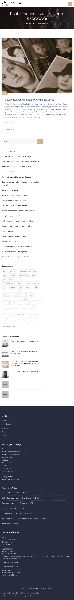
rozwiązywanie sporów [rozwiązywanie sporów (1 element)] (10, 307)
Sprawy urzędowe (8, 471)
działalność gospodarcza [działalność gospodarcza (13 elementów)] (28, 271)
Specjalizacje (6, 424)
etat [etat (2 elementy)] (4, 279)
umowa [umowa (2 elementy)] (15, 319)
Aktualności (6, 428)
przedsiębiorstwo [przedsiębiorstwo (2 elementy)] (30, 303)
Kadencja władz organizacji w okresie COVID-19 (20, 161)
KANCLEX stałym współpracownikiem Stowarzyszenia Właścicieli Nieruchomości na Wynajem (26, 364)
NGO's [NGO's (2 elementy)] (36, 287)
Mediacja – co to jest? (10, 241)
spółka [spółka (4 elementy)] (32, 311)
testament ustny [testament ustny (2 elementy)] (33, 315)
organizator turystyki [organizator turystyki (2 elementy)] (20, 295)
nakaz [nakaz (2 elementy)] (28, 287)
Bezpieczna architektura (10, 454)
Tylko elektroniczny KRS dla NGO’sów (16, 156)
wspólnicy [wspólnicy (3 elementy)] (33, 319)
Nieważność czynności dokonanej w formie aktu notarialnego (25, 518)
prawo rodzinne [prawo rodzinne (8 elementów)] (8, 303)
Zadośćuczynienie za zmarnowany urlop (17, 221)
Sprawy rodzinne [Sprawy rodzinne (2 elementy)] (21, 311)
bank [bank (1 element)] (4, 271)
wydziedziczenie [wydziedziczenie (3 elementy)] (8, 323)
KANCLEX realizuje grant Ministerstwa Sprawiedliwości (24, 352)
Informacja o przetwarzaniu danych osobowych (19, 596)
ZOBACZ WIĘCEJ (11, 122)
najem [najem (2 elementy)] (21, 287)
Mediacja (5, 460)
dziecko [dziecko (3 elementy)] (13, 275)
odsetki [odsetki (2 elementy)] (18, 291)
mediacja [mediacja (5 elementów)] (12, 287)
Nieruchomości (7, 457)
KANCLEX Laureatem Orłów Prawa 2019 (25, 341)
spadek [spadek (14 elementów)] (32, 307)
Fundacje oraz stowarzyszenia (12, 474)
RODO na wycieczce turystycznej (14, 252)
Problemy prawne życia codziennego (15, 449)
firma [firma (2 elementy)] (19, 279)
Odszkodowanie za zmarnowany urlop (17, 226)
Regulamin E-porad (8, 593)
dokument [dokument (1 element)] (13, 271)
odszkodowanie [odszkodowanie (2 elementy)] (30, 291)
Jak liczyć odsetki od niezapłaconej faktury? (18, 211)
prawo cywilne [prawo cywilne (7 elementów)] (23, 299)
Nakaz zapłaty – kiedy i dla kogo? (15, 195)
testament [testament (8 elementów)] (20, 315)
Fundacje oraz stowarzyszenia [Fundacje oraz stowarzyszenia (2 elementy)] (12, 283)
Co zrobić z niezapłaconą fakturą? (15, 205)
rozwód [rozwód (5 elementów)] (24, 307)
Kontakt (4, 436)
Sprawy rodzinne (8, 477)
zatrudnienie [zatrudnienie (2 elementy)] (21, 323)
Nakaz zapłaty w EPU (10, 190)
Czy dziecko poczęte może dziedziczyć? (17, 247)
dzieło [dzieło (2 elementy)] (34, 275)
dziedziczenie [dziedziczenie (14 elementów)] (23, 275)
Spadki (4, 466)
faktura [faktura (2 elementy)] (11, 279)
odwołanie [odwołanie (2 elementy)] (6, 295)
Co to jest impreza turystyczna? (14, 236)
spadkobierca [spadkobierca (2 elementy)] (7, 311)
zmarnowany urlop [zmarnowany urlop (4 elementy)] (9, 326)
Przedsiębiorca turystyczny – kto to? (15, 257)
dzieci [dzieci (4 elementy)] (5, 275)
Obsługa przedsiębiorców (11, 452)
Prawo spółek (6, 463)
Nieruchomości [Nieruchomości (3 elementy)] (7, 291)
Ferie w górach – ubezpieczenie (14, 200)
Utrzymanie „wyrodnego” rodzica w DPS (17, 167)
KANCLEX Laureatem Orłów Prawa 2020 (25, 372)
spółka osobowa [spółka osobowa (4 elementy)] (8, 315)
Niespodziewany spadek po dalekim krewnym (29, 99)
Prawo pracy (6, 468)
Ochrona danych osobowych (11, 479)
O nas (4, 420)
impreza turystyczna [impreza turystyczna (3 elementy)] (32, 283)
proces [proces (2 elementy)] (19, 303)
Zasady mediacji (8, 231)
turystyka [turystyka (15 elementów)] (6, 319)
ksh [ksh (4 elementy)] (4, 287)
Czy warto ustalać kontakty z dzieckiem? (17, 177)
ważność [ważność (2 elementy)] (24, 319)
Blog (4, 93)
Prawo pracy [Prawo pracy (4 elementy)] (36, 299)
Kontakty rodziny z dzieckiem (13, 172)
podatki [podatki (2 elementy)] (32, 295)
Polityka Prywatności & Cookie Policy (28, 593)
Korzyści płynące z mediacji (12, 216)
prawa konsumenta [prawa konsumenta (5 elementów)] (9, 299)
